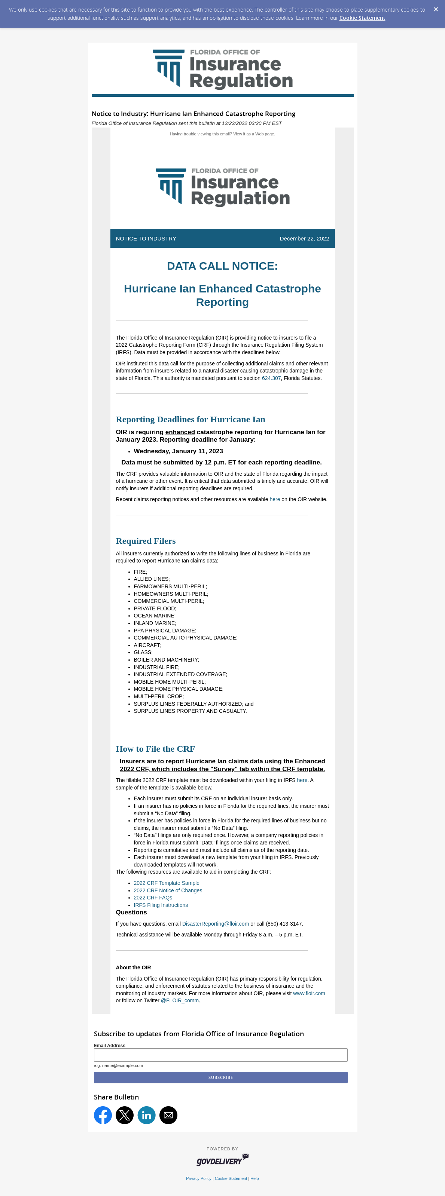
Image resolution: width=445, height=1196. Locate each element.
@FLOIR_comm (180, 1000)
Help (254, 1178)
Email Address (110, 1045)
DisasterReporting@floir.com (215, 924)
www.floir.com (309, 993)
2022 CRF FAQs (153, 898)
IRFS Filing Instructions (161, 905)
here (274, 499)
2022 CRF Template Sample (167, 883)
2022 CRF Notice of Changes (168, 890)
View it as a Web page (253, 134)
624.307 (271, 378)
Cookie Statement (362, 17)
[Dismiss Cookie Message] (435, 7)
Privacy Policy (198, 1178)
